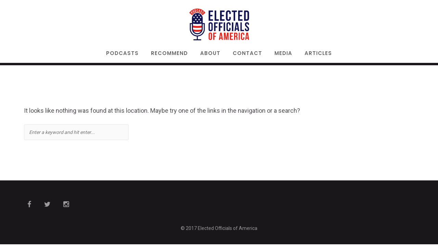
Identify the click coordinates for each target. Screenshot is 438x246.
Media (283, 54)
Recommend (169, 54)
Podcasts (122, 54)
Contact (247, 54)
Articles (318, 54)
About (210, 54)
